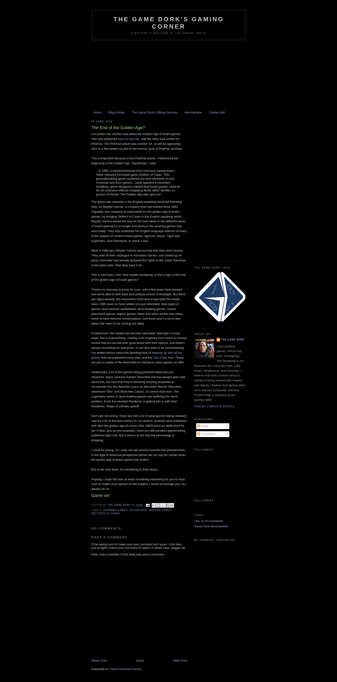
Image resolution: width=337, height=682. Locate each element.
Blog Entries (117, 112)
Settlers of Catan (105, 513)
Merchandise (193, 112)
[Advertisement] (168, 76)
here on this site (128, 139)
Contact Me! (217, 112)
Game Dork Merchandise (211, 526)
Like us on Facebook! (208, 521)
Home (98, 112)
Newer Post (99, 660)
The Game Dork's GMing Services (155, 112)
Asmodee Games (115, 510)
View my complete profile (214, 406)
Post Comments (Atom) (126, 669)
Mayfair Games (160, 510)
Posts (202, 426)
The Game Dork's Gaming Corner (168, 23)
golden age (138, 510)
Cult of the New (163, 357)
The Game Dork (232, 339)
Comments (206, 434)
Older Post (180, 660)
